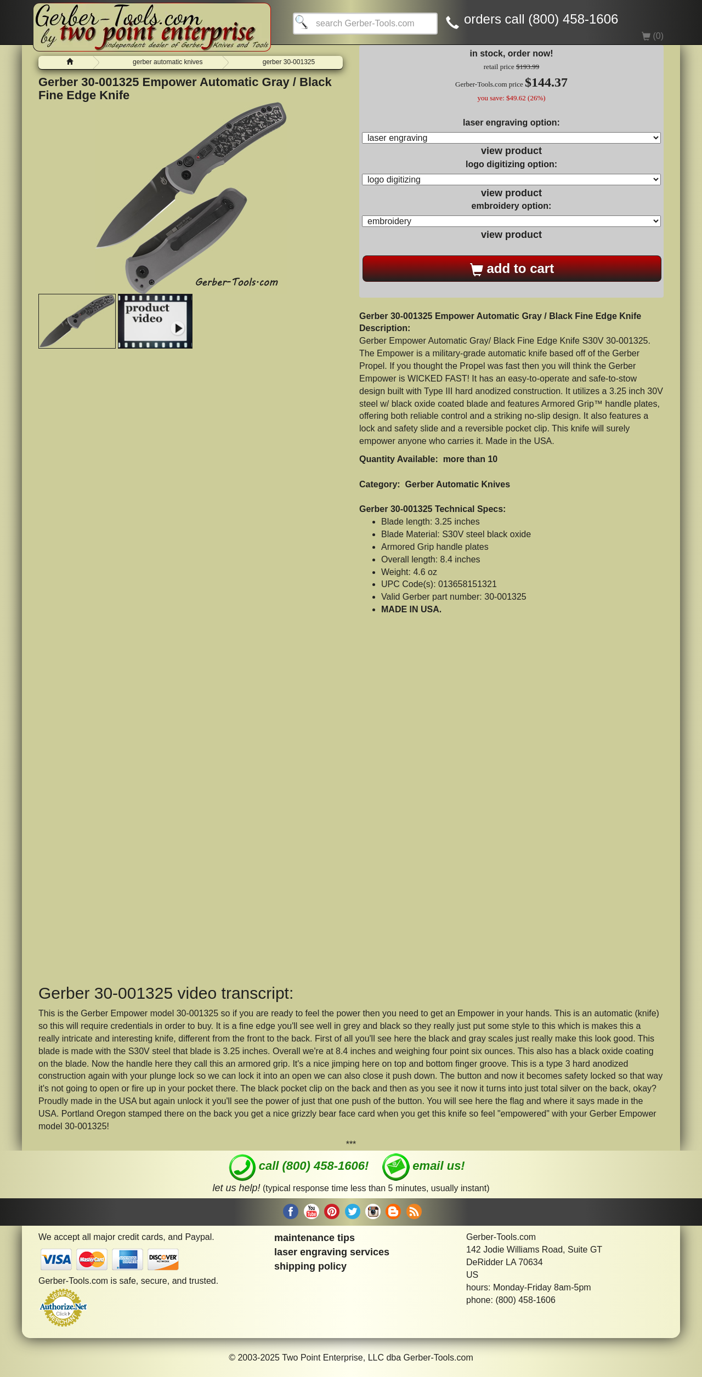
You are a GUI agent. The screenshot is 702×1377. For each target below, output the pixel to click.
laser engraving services (331, 1252)
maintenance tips (314, 1237)
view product (511, 150)
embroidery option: (512, 205)
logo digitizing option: (511, 164)
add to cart (512, 268)
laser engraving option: (511, 122)
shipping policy (310, 1266)
